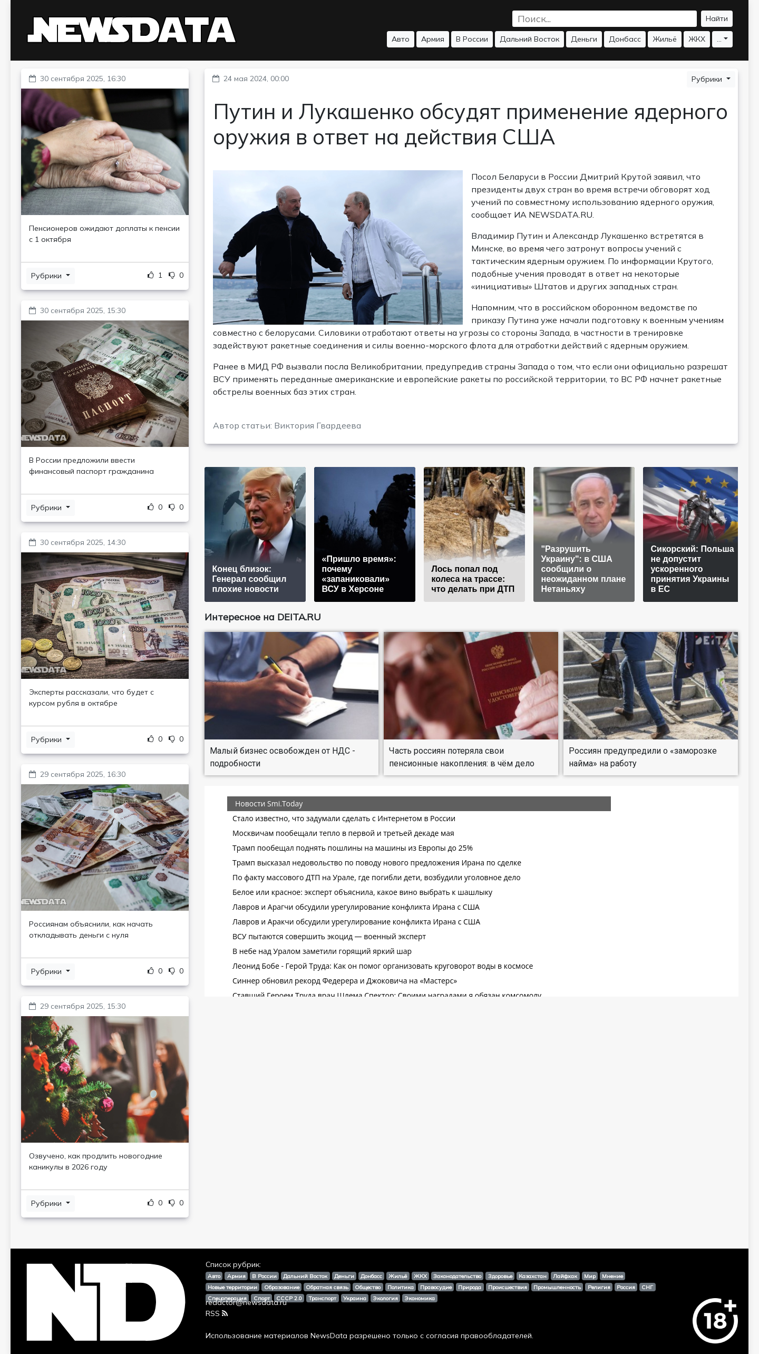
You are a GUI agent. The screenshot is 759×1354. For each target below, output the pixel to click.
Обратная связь (327, 1287)
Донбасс (625, 39)
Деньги (584, 39)
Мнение (612, 1276)
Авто (401, 39)
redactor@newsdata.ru (246, 1302)
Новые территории (232, 1287)
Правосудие (436, 1287)
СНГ (647, 1287)
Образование (281, 1287)
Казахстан (533, 1276)
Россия (626, 1287)
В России (472, 39)
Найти (717, 18)
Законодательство (457, 1276)
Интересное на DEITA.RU (263, 617)
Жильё (665, 39)
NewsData (328, 1335)
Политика (400, 1287)
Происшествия (507, 1287)
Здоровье (500, 1276)
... (719, 39)
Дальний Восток (529, 39)
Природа (469, 1287)
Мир (590, 1276)
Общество (368, 1287)
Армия (432, 39)
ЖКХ (696, 39)
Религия (599, 1287)
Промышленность (557, 1287)
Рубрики (47, 275)
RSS (217, 1313)
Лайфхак (565, 1276)
